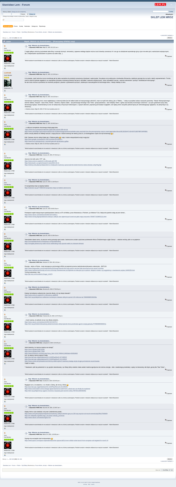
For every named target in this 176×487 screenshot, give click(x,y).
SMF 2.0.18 (81, 482)
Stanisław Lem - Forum (16, 4)
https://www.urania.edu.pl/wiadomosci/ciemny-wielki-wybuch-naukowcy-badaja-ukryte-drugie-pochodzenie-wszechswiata (62, 361)
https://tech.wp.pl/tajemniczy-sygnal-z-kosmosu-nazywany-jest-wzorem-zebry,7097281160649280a (55, 391)
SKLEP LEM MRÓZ (162, 17)
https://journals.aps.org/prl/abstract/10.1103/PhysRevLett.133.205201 (46, 387)
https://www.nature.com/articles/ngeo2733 (38, 417)
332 (21, 38)
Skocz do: (158, 470)
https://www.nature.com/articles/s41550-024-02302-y (41, 215)
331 (18, 38)
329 (13, 38)
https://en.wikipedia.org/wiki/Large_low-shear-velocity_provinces (44, 415)
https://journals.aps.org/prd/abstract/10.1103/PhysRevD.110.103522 (46, 359)
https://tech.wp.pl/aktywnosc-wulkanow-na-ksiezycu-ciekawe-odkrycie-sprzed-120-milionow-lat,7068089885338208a (61, 297)
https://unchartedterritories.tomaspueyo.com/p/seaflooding (43, 241)
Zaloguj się (14, 11)
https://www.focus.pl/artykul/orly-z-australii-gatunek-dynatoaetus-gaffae (47, 141)
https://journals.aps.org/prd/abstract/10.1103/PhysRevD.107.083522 (46, 357)
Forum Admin (38, 32)
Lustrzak (7, 73)
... (8, 38)
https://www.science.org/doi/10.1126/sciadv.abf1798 (41, 161)
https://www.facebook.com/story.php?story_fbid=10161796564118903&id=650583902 (51, 353)
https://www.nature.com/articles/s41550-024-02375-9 (41, 322)
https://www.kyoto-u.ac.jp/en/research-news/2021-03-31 (42, 163)
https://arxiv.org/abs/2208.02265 (35, 349)
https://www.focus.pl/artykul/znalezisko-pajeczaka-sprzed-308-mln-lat (46, 129)
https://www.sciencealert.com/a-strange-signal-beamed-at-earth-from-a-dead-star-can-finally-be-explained (57, 389)
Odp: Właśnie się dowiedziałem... (39, 45)
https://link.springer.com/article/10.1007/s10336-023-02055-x (43, 139)
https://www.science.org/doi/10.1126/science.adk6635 (41, 295)
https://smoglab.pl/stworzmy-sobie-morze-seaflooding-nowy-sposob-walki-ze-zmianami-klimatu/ (54, 243)
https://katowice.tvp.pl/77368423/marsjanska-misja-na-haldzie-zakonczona (48, 188)
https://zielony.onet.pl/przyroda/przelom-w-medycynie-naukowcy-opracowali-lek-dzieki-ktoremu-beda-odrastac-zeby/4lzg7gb (63, 165)
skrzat (44, 32)
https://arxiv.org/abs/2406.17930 (35, 351)
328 (10, 38)
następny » (170, 35)
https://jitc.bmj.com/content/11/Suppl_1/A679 (38, 274)
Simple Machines (95, 482)
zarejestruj (23, 11)
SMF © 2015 (88, 482)
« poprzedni (163, 35)
